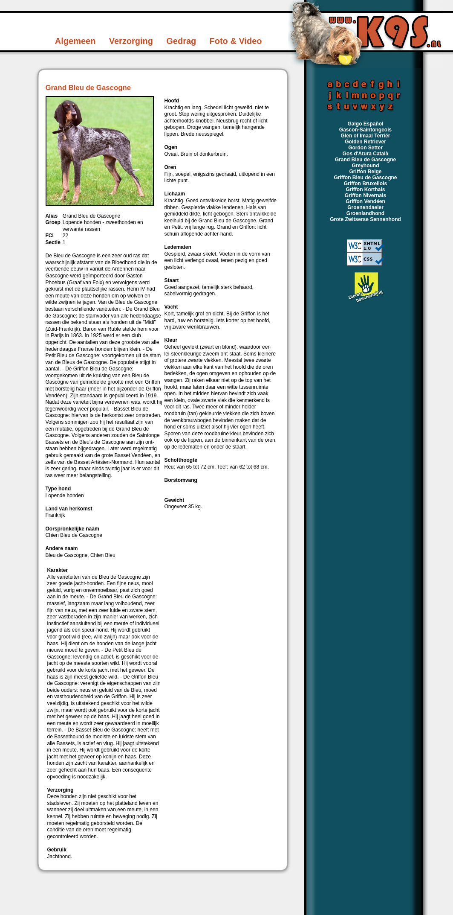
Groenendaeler (365, 207)
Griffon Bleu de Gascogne (365, 178)
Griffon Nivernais (365, 195)
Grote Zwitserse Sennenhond (365, 219)
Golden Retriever (365, 142)
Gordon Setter (365, 148)
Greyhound (365, 166)
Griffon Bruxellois (365, 183)
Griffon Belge (365, 172)
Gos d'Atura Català (366, 154)
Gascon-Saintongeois (365, 130)
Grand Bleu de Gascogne (365, 160)
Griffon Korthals (365, 189)
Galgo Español (365, 124)
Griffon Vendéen (365, 201)
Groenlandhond (365, 213)
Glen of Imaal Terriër (365, 136)
